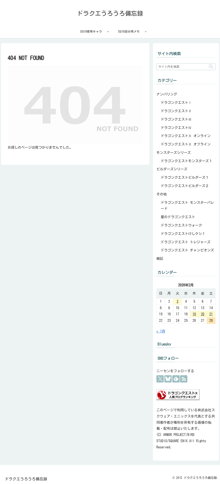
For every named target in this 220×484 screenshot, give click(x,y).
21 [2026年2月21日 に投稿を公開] (211, 314)
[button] (211, 66)
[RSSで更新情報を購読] (183, 379)
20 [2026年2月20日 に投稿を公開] (202, 314)
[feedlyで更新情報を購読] (176, 379)
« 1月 (160, 331)
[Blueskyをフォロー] (168, 379)
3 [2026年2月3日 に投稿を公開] (177, 301)
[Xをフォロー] (160, 379)
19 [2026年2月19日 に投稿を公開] (194, 314)
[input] (185, 66)
